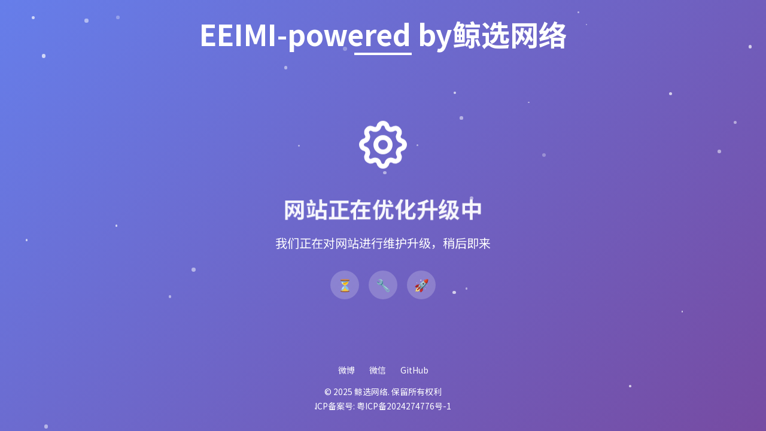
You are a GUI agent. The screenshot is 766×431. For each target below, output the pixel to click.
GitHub (414, 370)
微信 (377, 370)
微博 (346, 370)
